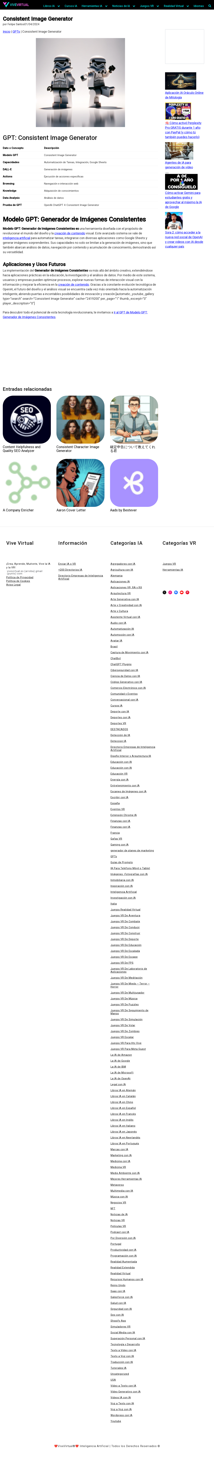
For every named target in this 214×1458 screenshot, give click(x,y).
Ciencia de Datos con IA (125, 676)
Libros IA (49, 6)
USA (113, 1379)
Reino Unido (118, 1285)
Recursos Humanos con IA (127, 1279)
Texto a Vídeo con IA (123, 1350)
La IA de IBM (118, 1066)
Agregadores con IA (123, 563)
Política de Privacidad (19, 577)
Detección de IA (120, 735)
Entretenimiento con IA (125, 785)
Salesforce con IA (122, 1297)
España (115, 803)
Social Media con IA (123, 1332)
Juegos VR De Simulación (127, 1019)
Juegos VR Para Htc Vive (126, 1043)
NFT (113, 1208)
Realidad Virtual (174, 6)
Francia (115, 832)
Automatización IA (122, 628)
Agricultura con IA (122, 569)
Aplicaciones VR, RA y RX (126, 587)
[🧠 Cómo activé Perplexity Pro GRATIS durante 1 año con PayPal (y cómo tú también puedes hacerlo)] (178, 112)
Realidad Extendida (123, 1267)
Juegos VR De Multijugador (128, 992)
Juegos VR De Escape (124, 956)
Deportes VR (118, 723)
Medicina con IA (120, 1161)
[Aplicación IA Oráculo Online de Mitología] (180, 81)
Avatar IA (116, 640)
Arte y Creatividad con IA (126, 605)
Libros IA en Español (123, 1108)
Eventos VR (118, 809)
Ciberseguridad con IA (124, 670)
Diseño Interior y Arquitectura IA (131, 756)
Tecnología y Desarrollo (125, 1344)
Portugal (116, 1244)
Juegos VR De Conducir (125, 927)
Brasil (114, 646)
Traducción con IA (122, 1362)
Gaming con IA (120, 844)
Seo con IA (117, 1314)
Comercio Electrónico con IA (128, 688)
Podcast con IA (120, 1232)
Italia (114, 903)
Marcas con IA (119, 1149)
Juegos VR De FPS (122, 962)
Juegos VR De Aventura (125, 915)
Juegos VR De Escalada (125, 951)
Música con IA (119, 1196)
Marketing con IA (121, 1155)
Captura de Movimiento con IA (130, 652)
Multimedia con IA (122, 1190)
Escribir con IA (120, 797)
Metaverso (117, 1184)
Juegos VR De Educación (126, 945)
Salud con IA (118, 1303)
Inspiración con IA (122, 886)
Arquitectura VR (121, 593)
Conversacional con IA (124, 699)
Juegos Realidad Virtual (126, 909)
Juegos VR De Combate (125, 921)
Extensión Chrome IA (124, 815)
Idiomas (199, 6)
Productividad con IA (124, 1249)
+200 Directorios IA (70, 569)
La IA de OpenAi (121, 1078)
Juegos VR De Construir (125, 933)
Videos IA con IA (121, 1397)
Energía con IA (120, 779)
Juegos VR (147, 6)
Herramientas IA (92, 6)
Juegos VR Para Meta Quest (128, 1049)
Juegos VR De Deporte (125, 939)
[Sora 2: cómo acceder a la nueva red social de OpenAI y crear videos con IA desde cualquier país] (174, 221)
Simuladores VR (121, 1326)
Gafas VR (116, 838)
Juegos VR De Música (124, 998)
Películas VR (118, 1226)
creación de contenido (69, 233)
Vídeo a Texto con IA (123, 1385)
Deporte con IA (120, 711)
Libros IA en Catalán (123, 1096)
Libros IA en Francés (123, 1114)
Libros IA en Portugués (125, 1143)
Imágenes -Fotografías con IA (129, 874)
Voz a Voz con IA (121, 1409)
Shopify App (118, 1320)
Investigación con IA (123, 897)
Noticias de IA (121, 6)
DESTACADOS (119, 729)
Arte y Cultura (119, 611)
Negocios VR (118, 1202)
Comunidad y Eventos (124, 693)
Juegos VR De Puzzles (125, 1004)
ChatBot (116, 658)
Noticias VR (118, 1220)
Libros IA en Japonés (124, 1131)
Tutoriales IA (119, 1368)
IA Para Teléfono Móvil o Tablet (130, 868)
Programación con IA (124, 1255)
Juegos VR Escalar (122, 1037)
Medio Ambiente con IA (125, 1173)
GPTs (16, 31)
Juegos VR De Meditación (127, 977)
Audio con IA (118, 623)
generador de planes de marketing (132, 850)
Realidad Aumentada (124, 1261)
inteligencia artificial (16, 238)
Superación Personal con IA (128, 1338)
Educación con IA (121, 762)
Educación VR (119, 773)
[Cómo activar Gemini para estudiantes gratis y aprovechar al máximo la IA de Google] (181, 181)
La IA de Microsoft (122, 1072)
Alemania (117, 575)
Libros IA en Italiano (123, 1125)
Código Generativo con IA (126, 682)
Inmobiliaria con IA (122, 880)
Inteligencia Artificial (124, 892)
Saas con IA (118, 1291)
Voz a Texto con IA (122, 1403)
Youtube (116, 1421)
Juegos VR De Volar (123, 1025)
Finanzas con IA (120, 821)
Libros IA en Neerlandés (125, 1137)
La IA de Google (120, 1060)
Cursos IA (71, 6)
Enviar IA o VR (67, 563)
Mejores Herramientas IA (126, 1179)
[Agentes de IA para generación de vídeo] (179, 151)
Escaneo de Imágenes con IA (129, 791)
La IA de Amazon (121, 1054)
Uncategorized (120, 1374)
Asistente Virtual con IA (125, 617)
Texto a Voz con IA (122, 1356)
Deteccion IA (118, 741)
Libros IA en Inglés (122, 1119)
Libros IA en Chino (122, 1102)
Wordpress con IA (122, 1415)
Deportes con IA (121, 717)
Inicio (6, 31)
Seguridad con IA (121, 1309)
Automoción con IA (122, 634)
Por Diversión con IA (123, 1238)
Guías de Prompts (122, 862)
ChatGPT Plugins (121, 664)
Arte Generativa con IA (125, 599)
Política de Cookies (18, 581)
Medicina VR (118, 1167)
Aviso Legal (13, 584)
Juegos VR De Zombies (125, 1031)
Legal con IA (118, 1084)
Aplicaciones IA (120, 581)
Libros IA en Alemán (123, 1090)
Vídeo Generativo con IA (126, 1391)
